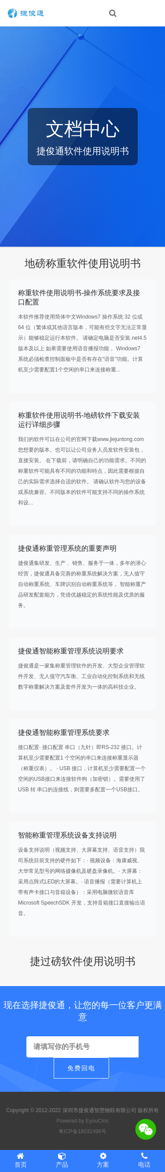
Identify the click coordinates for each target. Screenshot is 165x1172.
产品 (62, 1160)
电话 (144, 1160)
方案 (103, 1160)
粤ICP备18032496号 (82, 1131)
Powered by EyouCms (82, 1121)
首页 (20, 1160)
